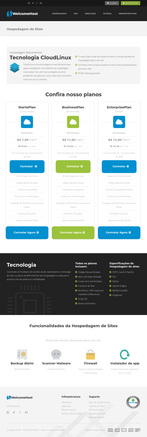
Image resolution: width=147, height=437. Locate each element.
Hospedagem (59, 13)
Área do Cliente (130, 3)
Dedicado (90, 13)
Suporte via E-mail (97, 413)
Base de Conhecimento (99, 402)
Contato (112, 3)
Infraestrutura (128, 13)
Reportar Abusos (96, 417)
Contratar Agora (26, 232)
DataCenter (67, 402)
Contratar (28, 166)
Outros (107, 13)
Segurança (66, 406)
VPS (76, 13)
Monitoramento (69, 409)
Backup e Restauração (72, 413)
